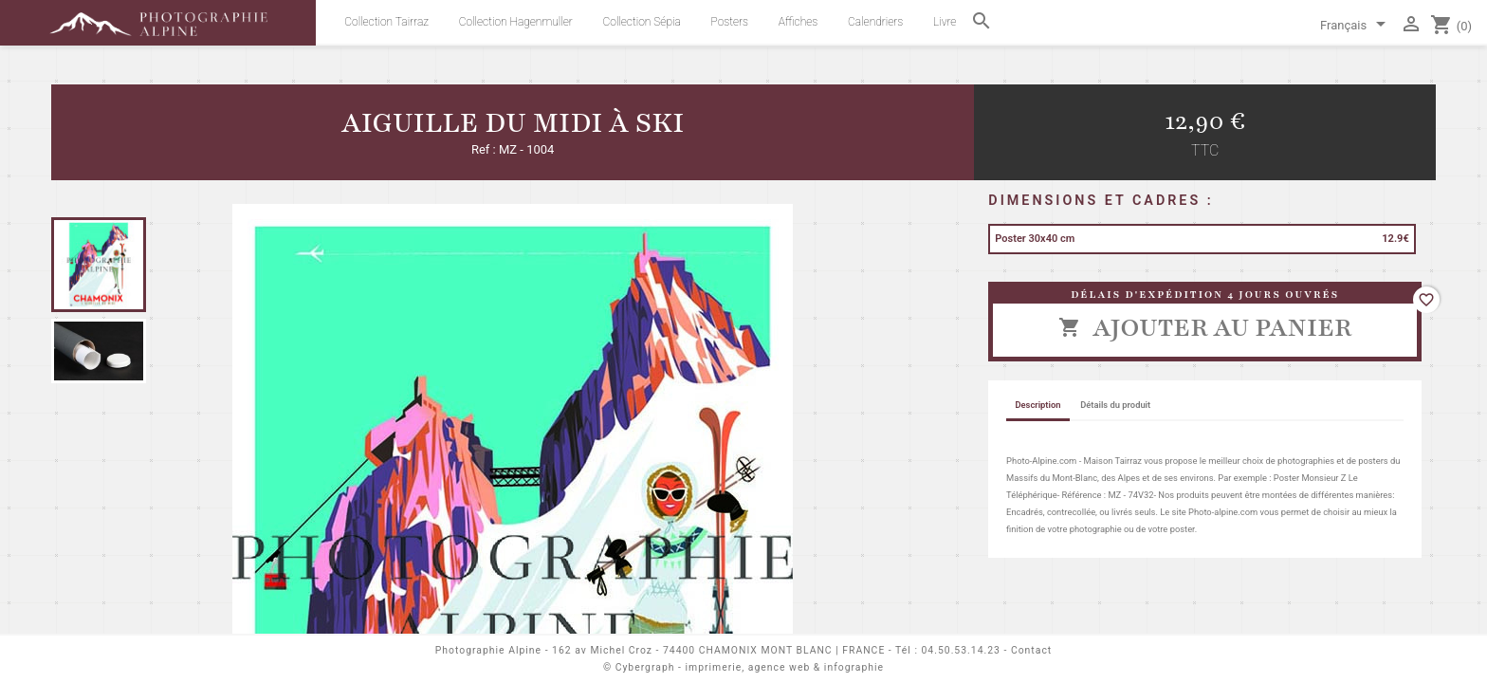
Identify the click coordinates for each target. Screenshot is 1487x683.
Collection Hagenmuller (516, 21)
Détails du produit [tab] (1115, 404)
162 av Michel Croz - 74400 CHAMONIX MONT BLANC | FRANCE (718, 650)
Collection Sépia (642, 21)
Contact (1031, 650)
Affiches (798, 21)
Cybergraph (645, 667)
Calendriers (875, 21)
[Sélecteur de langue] (1356, 26)
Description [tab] (1037, 404)
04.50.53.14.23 (961, 650)
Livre (944, 21)
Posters (730, 21)
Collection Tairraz (386, 21)
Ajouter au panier (1204, 327)
